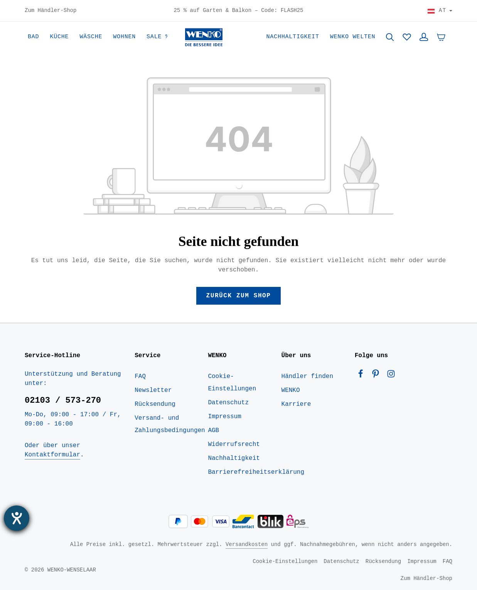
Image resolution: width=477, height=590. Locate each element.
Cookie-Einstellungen (232, 382)
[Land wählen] (439, 10)
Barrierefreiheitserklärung (256, 472)
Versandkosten (247, 544)
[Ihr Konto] (423, 37)
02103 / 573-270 (63, 400)
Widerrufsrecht (234, 444)
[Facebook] (362, 375)
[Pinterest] (377, 375)
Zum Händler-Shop (50, 10)
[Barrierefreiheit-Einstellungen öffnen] (16, 518)
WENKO (290, 390)
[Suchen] (390, 37)
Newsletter (153, 390)
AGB (213, 430)
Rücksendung (155, 404)
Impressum (224, 416)
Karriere (296, 404)
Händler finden (307, 376)
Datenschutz (228, 402)
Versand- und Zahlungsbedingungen (170, 424)
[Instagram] (391, 375)
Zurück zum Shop (238, 296)
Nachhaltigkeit (234, 458)
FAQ (140, 376)
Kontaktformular (52, 455)
